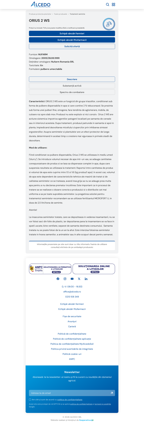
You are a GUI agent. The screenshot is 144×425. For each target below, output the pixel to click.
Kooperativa (86, 420)
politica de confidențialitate (69, 399)
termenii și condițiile (103, 404)
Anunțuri (72, 321)
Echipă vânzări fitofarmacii (72, 39)
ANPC (72, 359)
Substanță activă (72, 85)
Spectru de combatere (72, 92)
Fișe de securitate (72, 316)
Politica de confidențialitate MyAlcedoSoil (72, 343)
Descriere (72, 79)
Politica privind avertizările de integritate (72, 348)
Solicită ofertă (72, 46)
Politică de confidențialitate (72, 333)
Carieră (72, 326)
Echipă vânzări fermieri (72, 33)
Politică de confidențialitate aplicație (72, 338)
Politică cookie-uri (72, 354)
